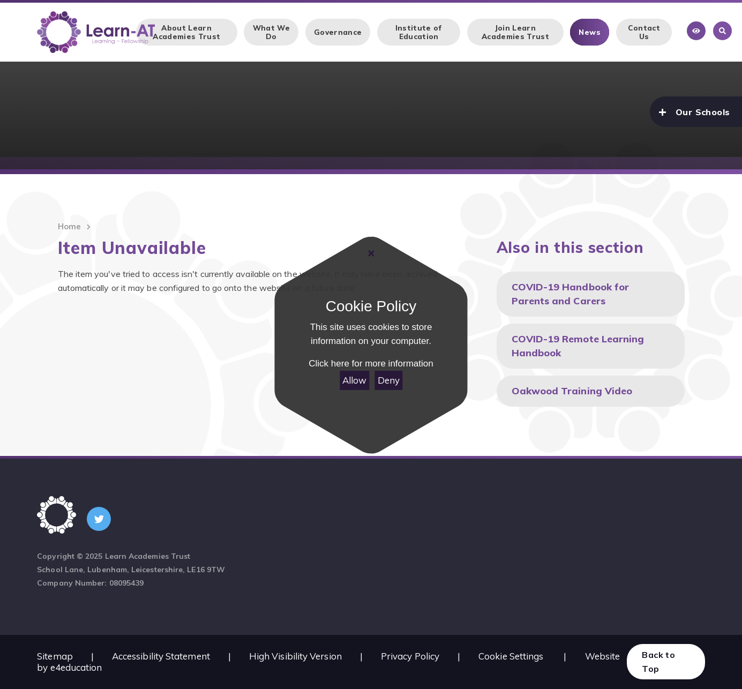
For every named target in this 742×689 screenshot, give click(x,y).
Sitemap (55, 656)
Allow (354, 380)
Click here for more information (371, 364)
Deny (389, 380)
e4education (76, 667)
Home (69, 226)
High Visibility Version (295, 656)
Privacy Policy (410, 656)
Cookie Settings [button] (510, 656)
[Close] (371, 253)
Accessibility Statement (161, 656)
